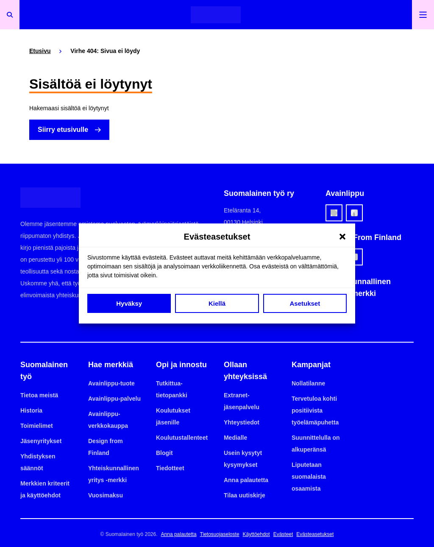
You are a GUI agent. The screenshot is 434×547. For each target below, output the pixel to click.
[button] (342, 236)
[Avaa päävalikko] (423, 14)
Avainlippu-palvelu (114, 398)
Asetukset (304, 303)
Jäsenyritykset (40, 441)
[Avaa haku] (9, 14)
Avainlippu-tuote (111, 383)
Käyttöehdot (256, 534)
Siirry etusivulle (63, 129)
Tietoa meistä (39, 395)
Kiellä (217, 303)
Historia (31, 410)
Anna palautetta (246, 480)
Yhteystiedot (241, 422)
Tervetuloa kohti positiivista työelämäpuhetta (315, 410)
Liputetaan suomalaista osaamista (309, 476)
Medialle (235, 437)
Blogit (164, 452)
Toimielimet (36, 425)
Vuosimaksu (105, 495)
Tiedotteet (170, 468)
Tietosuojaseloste (219, 534)
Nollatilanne (308, 383)
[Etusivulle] (215, 14)
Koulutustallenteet (182, 437)
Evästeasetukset (315, 534)
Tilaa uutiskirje (244, 495)
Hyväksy (129, 303)
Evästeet (283, 534)
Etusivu (40, 50)
